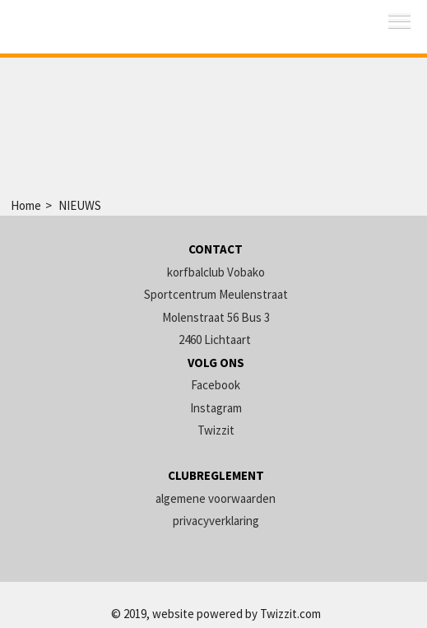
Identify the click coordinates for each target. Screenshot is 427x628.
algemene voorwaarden (215, 498)
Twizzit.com (290, 613)
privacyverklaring (216, 520)
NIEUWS (79, 205)
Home (26, 205)
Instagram (216, 408)
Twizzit (215, 430)
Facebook (215, 385)
